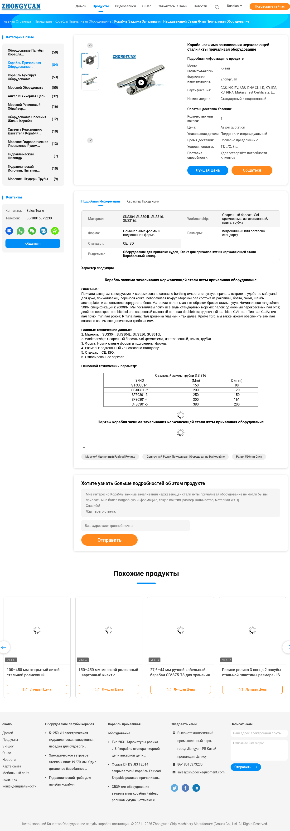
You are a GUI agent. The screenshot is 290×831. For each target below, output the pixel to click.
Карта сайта (11, 766)
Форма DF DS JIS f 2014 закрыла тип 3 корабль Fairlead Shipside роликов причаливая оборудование (136, 771)
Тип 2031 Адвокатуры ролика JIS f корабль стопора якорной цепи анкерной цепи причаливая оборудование (136, 749)
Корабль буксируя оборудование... (33, 77)
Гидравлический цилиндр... (33, 156)
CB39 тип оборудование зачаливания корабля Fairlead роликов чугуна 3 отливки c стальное (135, 794)
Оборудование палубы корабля (69, 724)
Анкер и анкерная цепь (33, 96)
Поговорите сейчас (270, 6)
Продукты (10, 740)
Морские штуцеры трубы (33, 179)
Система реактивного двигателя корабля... (33, 131)
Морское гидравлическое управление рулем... (33, 144)
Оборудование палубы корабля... (33, 52)
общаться (32, 243)
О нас (6, 753)
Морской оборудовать (33, 87)
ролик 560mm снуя (249, 456)
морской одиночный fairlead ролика (110, 456)
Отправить (109, 540)
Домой (7, 733)
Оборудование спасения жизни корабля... (33, 119)
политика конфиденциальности (19, 783)
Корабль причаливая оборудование (124, 728)
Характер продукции (143, 201)
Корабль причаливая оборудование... (33, 65)
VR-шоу (8, 746)
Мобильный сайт (15, 773)
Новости (9, 760)
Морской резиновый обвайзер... (33, 106)
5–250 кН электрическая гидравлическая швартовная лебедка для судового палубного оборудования (71, 740)
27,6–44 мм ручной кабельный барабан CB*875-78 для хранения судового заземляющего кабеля (180, 675)
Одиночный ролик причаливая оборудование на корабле (185, 456)
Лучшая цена (208, 170)
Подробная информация (100, 201)
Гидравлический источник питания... (33, 168)
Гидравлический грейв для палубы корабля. (70, 781)
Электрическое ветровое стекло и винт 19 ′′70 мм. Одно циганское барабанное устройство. (73, 762)
